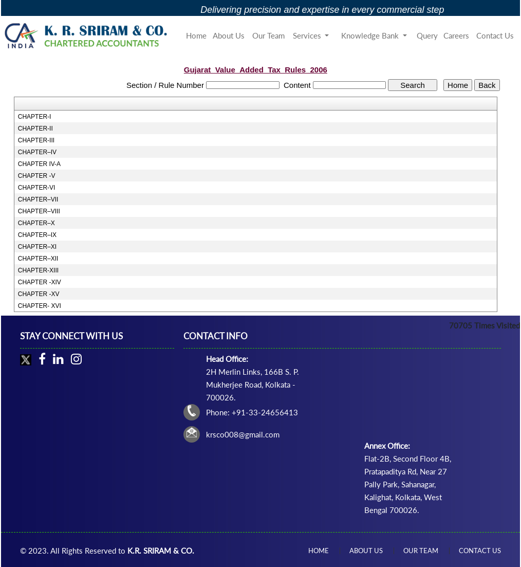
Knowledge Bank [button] (371, 35)
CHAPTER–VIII (39, 211)
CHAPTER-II (35, 128)
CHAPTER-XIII (38, 270)
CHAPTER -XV (39, 294)
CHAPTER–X (36, 223)
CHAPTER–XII (38, 258)
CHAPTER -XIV (39, 282)
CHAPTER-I (34, 116)
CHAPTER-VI (36, 187)
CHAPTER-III (36, 140)
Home (196, 35)
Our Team (268, 35)
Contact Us (495, 35)
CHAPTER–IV (37, 152)
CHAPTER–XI (37, 246)
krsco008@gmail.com (243, 434)
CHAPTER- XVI (39, 305)
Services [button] (308, 35)
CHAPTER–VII (38, 199)
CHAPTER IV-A (39, 164)
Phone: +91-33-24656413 (252, 412)
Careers (456, 35)
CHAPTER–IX (37, 235)
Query (427, 35)
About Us (229, 35)
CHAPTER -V (36, 175)
